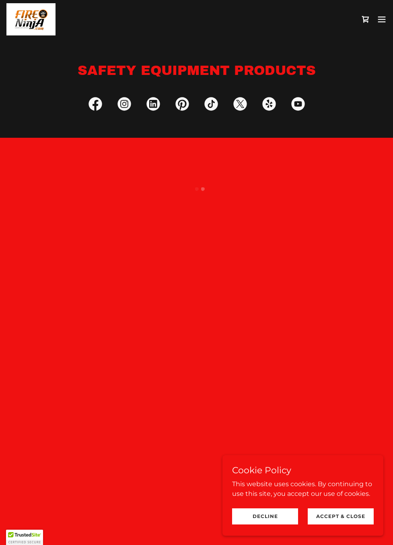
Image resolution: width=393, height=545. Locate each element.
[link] (31, 19)
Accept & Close (340, 516)
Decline (265, 516)
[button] (366, 19)
